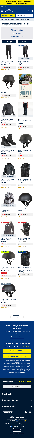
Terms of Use (17, 431)
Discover (7, 19)
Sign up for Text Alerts (18, 356)
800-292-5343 (24, 381)
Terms (18, 372)
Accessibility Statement (17, 433)
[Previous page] (10, 317)
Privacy (23, 372)
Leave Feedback (17, 337)
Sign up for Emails (18, 351)
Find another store (17, 36)
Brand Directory (15, 19)
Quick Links (7, 394)
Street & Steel (25, 19)
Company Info (8, 406)
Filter (9, 42)
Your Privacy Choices (18, 426)
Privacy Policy (17, 429)
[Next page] (24, 317)
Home (2, 19)
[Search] (24, 15)
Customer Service (10, 400)
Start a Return (17, 386)
